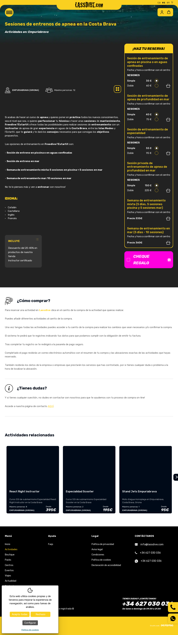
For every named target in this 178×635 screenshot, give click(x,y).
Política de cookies (101, 559)
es (163, 2)
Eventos (9, 570)
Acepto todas (19, 614)
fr (172, 2)
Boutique (9, 554)
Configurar (30, 622)
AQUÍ (50, 406)
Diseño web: (161, 625)
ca (159, 2)
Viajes (8, 575)
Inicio (7, 544)
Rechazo (40, 614)
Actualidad (10, 580)
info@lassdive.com (149, 544)
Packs (8, 559)
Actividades (11, 549)
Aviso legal (97, 549)
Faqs (50, 544)
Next (175, 477)
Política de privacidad (103, 544)
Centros (9, 565)
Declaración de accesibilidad (106, 565)
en (168, 2)
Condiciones (98, 554)
